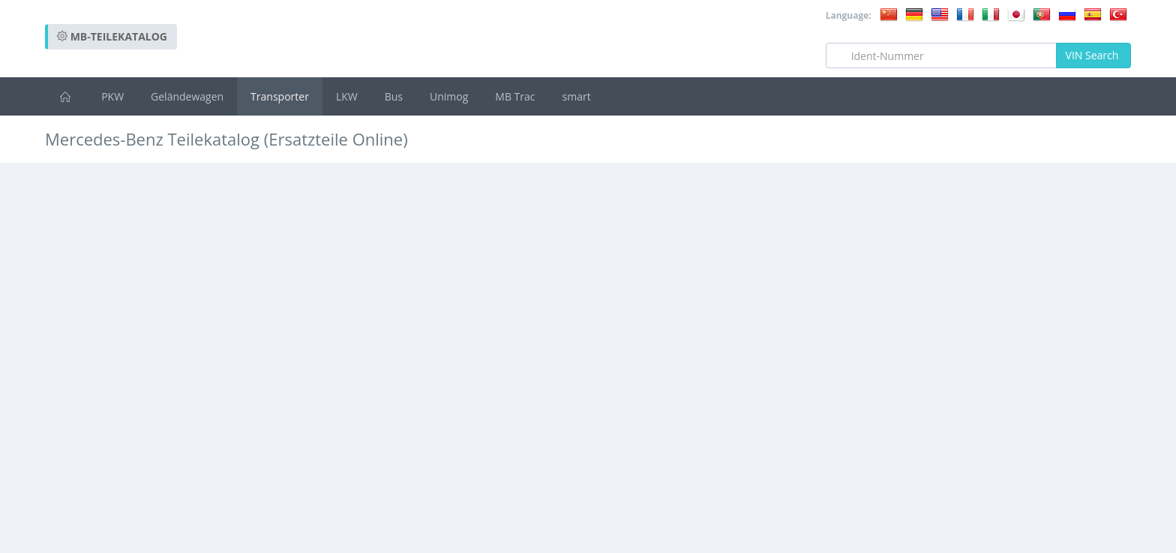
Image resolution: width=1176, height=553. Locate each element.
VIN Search (1093, 55)
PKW (112, 96)
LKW (347, 96)
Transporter (279, 96)
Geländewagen (187, 96)
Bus (394, 96)
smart (576, 96)
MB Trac (515, 96)
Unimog (449, 96)
